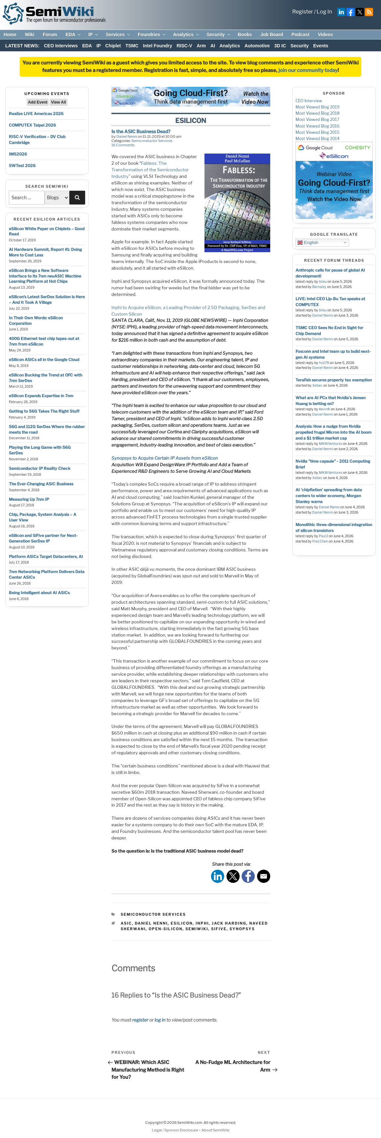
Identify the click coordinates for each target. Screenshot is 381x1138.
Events (320, 45)
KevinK (324, 409)
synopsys (242, 929)
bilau (323, 281)
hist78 (324, 363)
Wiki (30, 34)
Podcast (300, 34)
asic (126, 923)
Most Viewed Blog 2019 (318, 107)
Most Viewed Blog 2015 (318, 132)
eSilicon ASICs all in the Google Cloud (44, 359)
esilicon (182, 923)
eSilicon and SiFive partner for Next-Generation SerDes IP (43, 538)
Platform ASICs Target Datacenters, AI (46, 556)
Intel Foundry (157, 45)
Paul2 (323, 536)
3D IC (280, 45)
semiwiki (196, 929)
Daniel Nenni (126, 136)
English (308, 242)
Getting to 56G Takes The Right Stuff (44, 411)
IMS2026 (18, 154)
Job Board (271, 34)
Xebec (317, 385)
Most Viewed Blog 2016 (318, 126)
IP (93, 34)
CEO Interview (309, 100)
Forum (50, 34)
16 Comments (123, 145)
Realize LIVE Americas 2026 (36, 113)
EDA (73, 34)
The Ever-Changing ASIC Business (41, 483)
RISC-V (184, 45)
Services (118, 34)
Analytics (186, 34)
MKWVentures (330, 444)
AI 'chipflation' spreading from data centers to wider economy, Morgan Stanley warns (329, 495)
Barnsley (319, 287)
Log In (324, 12)
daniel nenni (151, 923)
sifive (218, 929)
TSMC (131, 45)
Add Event (37, 102)
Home (10, 34)
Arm (201, 45)
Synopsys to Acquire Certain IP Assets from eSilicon (164, 458)
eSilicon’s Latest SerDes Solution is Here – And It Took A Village (47, 299)
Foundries (152, 34)
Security (218, 34)
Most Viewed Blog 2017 (317, 119)
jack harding (229, 923)
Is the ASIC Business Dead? (140, 131)
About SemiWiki (215, 1130)
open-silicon (165, 929)
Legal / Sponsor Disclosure (175, 1130)
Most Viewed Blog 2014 (318, 138)
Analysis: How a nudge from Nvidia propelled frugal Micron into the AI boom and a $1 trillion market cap (333, 432)
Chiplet (113, 45)
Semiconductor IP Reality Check (39, 468)
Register (302, 12)
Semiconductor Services (152, 140)
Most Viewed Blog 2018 (318, 113)
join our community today (308, 70)
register (140, 1020)
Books (245, 34)
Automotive (257, 45)
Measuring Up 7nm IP (29, 499)
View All (58, 102)
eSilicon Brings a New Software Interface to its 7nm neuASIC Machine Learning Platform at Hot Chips (45, 276)
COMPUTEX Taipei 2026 (32, 125)
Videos (325, 34)
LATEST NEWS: (22, 45)
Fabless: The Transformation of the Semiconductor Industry (150, 169)
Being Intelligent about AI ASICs (39, 592)
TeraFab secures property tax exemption (334, 379)
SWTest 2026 (22, 165)
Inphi (202, 923)
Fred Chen (320, 541)
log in (160, 1020)
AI (212, 45)
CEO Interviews (61, 45)
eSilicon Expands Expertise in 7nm (41, 395)
